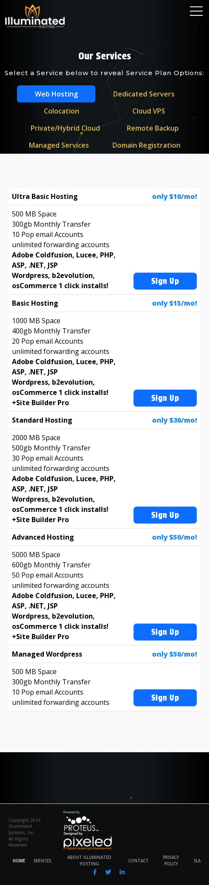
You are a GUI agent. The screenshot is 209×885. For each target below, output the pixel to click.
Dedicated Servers (144, 94)
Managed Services (59, 145)
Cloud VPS (148, 111)
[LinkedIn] (122, 871)
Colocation (61, 111)
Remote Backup (153, 128)
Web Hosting (56, 94)
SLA (197, 861)
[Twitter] (108, 871)
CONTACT (138, 861)
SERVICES (42, 861)
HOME (19, 861)
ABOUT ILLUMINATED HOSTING (89, 861)
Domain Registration (146, 145)
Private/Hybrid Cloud (65, 128)
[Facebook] (95, 871)
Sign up (165, 281)
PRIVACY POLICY (171, 861)
